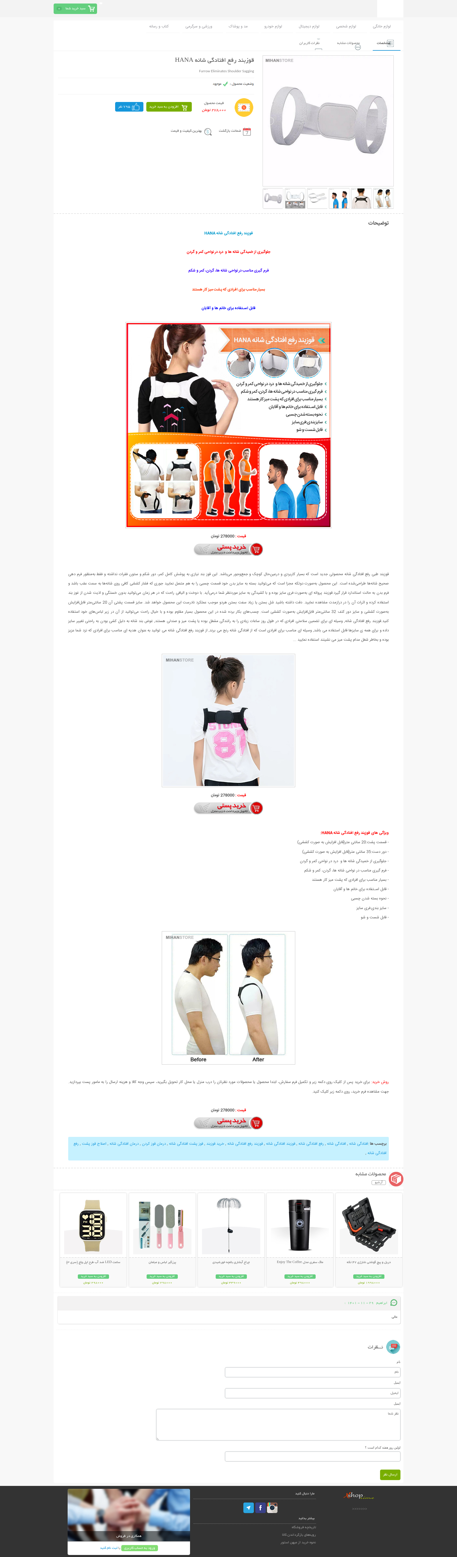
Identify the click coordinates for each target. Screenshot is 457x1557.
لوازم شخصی (346, 26)
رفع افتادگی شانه (311, 1143)
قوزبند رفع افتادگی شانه (244, 1143)
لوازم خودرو (273, 26)
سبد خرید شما (75, 8)
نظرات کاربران (301, 42)
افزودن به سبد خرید (164, 106)
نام (398, 1361)
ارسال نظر (390, 1474)
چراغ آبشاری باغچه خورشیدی (231, 1261)
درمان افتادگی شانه (124, 1143)
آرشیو (379, 1181)
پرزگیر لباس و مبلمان (162, 1261)
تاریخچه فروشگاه (304, 1526)
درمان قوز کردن (153, 1143)
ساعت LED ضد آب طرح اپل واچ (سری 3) (93, 1261)
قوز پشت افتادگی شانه (186, 1143)
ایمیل (397, 1382)
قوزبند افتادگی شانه (280, 1143)
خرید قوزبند (215, 1143)
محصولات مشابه (342, 42)
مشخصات (380, 42)
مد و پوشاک (238, 26)
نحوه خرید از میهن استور (298, 1542)
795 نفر (124, 106)
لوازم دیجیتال (309, 26)
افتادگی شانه (358, 1143)
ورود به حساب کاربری (139, 1547)
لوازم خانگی (382, 26)
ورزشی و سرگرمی (198, 26)
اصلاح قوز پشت (93, 1143)
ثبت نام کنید (108, 1547)
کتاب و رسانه (159, 26)
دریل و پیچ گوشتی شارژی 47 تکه (369, 1261)
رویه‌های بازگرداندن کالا (299, 1534)
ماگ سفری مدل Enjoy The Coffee (300, 1261)
